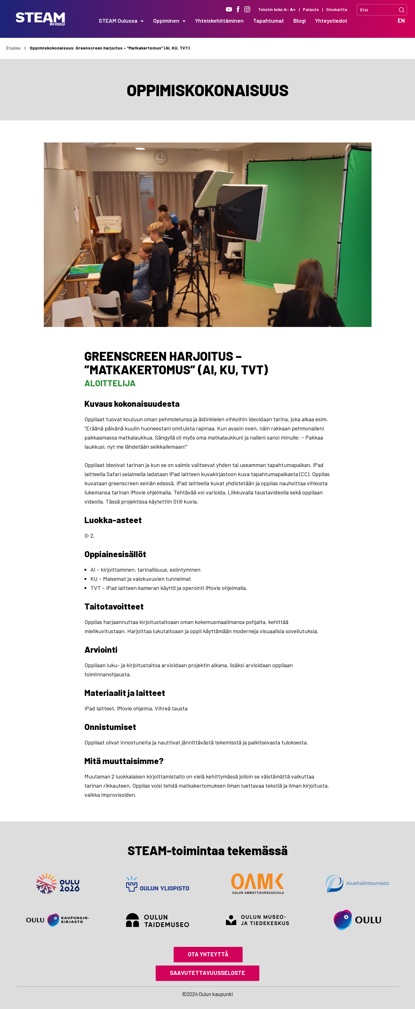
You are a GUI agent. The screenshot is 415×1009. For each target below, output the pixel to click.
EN (401, 20)
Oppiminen (166, 20)
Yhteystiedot (331, 20)
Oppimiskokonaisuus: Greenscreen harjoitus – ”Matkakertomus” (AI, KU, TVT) (110, 47)
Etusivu (13, 47)
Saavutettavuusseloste (207, 972)
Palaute (311, 9)
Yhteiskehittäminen (219, 20)
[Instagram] (247, 9)
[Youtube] (229, 9)
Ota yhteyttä (208, 954)
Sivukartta (336, 9)
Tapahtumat (268, 20)
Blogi (299, 20)
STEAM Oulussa (118, 20)
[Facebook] (238, 9)
